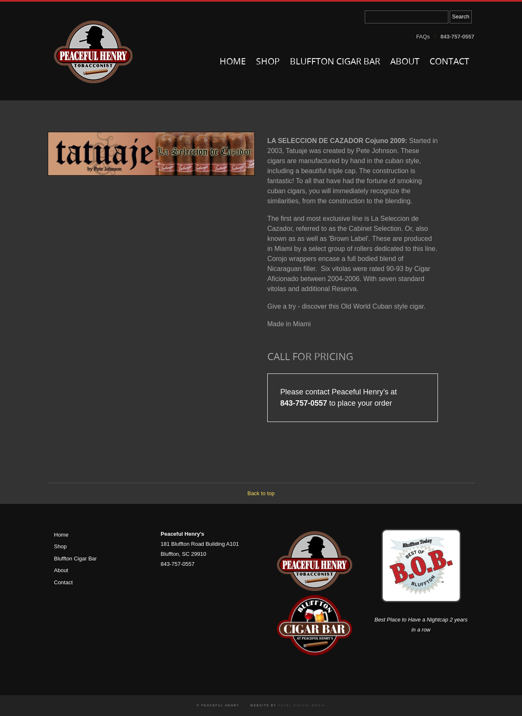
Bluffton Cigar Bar (335, 62)
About (405, 62)
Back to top (260, 493)
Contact (449, 62)
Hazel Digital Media (301, 705)
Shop (268, 62)
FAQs (423, 36)
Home (233, 62)
